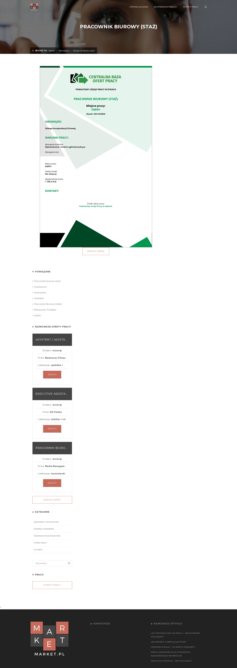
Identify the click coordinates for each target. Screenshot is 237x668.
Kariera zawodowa (44, 529)
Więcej (52, 374)
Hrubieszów (40, 287)
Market (52, 50)
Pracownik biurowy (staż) (47, 281)
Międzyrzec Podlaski (45, 309)
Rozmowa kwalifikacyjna (47, 536)
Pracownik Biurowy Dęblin (48, 304)
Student (38, 550)
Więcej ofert (52, 499)
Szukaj (69, 563)
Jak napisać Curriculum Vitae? (168, 642)
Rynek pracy (40, 543)
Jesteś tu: (41, 50)
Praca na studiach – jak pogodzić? (171, 661)
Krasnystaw (40, 292)
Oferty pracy (64, 50)
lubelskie (39, 298)
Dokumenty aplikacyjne (46, 522)
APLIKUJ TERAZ (96, 251)
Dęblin (37, 315)
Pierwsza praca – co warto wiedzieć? (173, 647)
